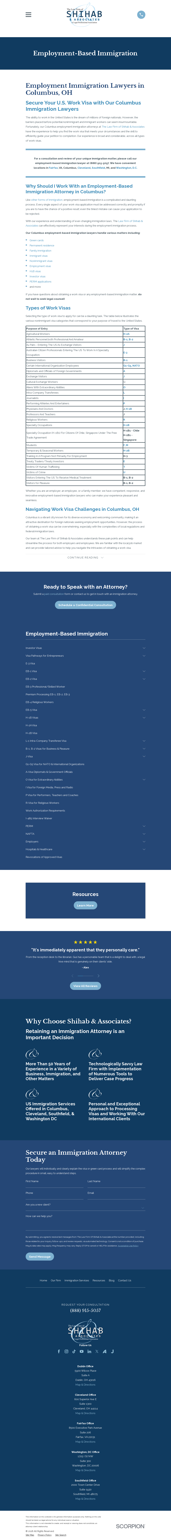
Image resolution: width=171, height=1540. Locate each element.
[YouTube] (81, 1358)
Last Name (94, 1182)
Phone (29, 1194)
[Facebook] (59, 1358)
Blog (111, 1287)
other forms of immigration (47, 199)
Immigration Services (76, 1287)
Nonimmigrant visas (41, 260)
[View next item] (99, 976)
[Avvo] (104, 1358)
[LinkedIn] (89, 1358)
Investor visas (38, 276)
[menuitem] (83, 649)
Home (43, 1287)
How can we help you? (39, 1218)
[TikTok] (74, 1358)
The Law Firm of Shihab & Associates (123, 126)
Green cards (37, 240)
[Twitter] (97, 1358)
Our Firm (56, 1287)
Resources (99, 1287)
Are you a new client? (38, 1206)
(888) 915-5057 (85, 1317)
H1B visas (35, 271)
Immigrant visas (39, 255)
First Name (32, 1182)
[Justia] (112, 1358)
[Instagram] (66, 1358)
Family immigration (40, 250)
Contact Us (124, 1287)
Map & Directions (85, 1391)
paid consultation (54, 594)
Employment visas (40, 266)
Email (91, 1194)
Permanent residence (42, 245)
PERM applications (40, 281)
